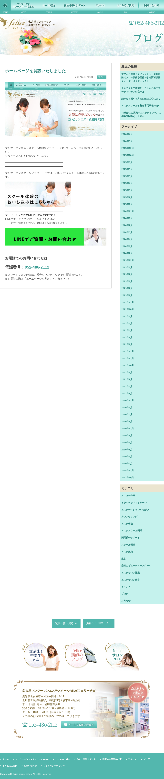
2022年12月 (127, 302)
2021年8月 (127, 372)
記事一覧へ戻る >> (66, 623)
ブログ (124, 593)
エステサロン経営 (130, 579)
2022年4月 (127, 330)
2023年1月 (127, 295)
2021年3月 (127, 393)
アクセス (132, 759)
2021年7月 (127, 379)
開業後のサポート (130, 537)
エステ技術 (127, 551)
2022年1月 (127, 344)
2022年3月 (127, 337)
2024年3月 (127, 246)
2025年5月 (127, 176)
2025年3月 (127, 190)
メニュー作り (128, 495)
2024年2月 (127, 253)
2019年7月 (127, 442)
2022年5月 (127, 323)
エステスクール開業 (131, 530)
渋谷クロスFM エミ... (98, 623)
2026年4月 (127, 134)
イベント (126, 586)
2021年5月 (127, 386)
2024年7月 (127, 225)
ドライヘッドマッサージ (134, 502)
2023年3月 (127, 281)
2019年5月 (127, 456)
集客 (123, 558)
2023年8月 (127, 267)
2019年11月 (127, 428)
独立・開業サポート (86, 759)
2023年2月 (127, 288)
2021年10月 (127, 365)
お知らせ (126, 600)
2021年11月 (127, 358)
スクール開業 (128, 544)
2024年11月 (127, 211)
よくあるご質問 (9, 766)
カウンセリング (129, 516)
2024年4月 (127, 239)
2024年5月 (127, 232)
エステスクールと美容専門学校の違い (140, 105)
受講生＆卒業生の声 (112, 759)
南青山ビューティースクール (136, 565)
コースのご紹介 (62, 759)
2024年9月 (127, 218)
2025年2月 (127, 197)
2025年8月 (127, 162)
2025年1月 (127, 204)
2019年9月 (127, 435)
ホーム (5, 759)
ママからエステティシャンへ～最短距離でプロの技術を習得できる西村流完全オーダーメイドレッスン (140, 77)
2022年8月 (127, 316)
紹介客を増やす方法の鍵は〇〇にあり (140, 98)
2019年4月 (127, 463)
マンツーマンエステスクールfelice (32, 759)
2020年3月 (127, 421)
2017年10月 (127, 477)
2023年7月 (127, 274)
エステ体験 (127, 523)
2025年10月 (127, 155)
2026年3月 (127, 141)
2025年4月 (127, 183)
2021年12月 (127, 351)
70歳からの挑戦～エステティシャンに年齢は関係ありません (141, 114)
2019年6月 (127, 449)
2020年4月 (127, 414)
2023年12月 (127, 260)
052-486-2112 (37, 267)
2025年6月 (127, 169)
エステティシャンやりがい (135, 509)
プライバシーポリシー (54, 766)
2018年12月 (127, 470)
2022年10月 (127, 309)
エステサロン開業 (130, 572)
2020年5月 (127, 407)
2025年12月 (127, 148)
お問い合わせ (30, 766)
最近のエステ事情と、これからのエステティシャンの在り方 (140, 90)
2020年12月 (127, 400)
